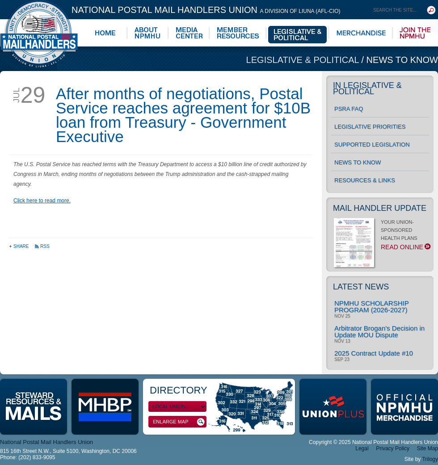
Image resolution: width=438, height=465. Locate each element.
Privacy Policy (392, 448)
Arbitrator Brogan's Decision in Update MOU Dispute (379, 331)
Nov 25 (342, 316)
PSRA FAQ (348, 108)
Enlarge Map (179, 422)
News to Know (402, 60)
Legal (361, 448)
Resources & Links (364, 180)
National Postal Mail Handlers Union (206, 10)
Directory (178, 390)
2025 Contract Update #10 (373, 353)
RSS (42, 246)
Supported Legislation (372, 144)
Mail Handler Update (379, 208)
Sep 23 (342, 359)
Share (19, 246)
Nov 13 (342, 341)
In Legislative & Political (367, 88)
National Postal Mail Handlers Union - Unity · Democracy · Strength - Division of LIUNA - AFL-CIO (39, 33)
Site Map (427, 448)
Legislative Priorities (369, 126)
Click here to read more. (42, 200)
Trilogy (430, 459)
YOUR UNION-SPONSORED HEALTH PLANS (381, 237)
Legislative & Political (304, 60)
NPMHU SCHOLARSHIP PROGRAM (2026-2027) (371, 306)
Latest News (361, 286)
